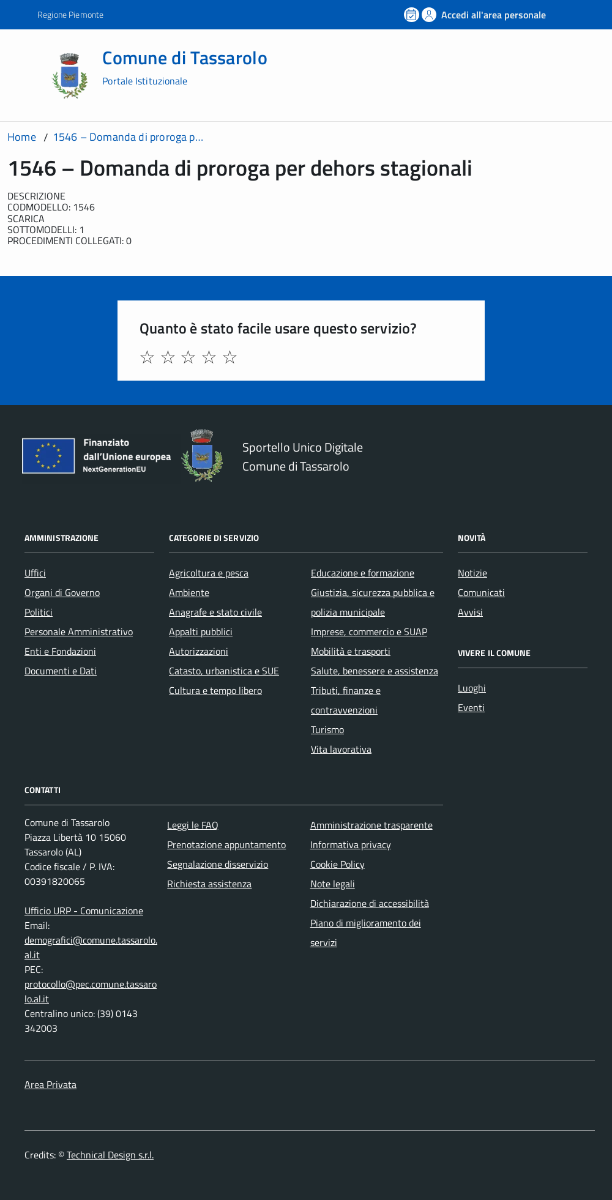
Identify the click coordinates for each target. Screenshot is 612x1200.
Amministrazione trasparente (371, 825)
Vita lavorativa (341, 749)
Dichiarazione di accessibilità (369, 903)
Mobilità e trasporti (350, 651)
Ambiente (189, 592)
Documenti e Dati (60, 670)
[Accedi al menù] (26, 75)
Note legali (332, 883)
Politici (38, 612)
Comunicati (481, 592)
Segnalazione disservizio (217, 864)
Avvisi (470, 612)
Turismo (327, 729)
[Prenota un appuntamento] (412, 14)
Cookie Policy (337, 864)
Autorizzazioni (198, 651)
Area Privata (50, 1084)
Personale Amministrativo (78, 631)
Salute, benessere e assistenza (374, 670)
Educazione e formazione (362, 572)
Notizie (472, 572)
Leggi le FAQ (192, 825)
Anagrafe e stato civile (215, 612)
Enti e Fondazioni (60, 651)
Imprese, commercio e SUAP (369, 631)
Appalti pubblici (201, 631)
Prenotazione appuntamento (226, 844)
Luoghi (472, 687)
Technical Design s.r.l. (110, 1154)
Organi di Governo (62, 592)
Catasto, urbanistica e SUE (224, 670)
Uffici (35, 572)
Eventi (471, 707)
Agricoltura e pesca (208, 572)
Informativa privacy (350, 844)
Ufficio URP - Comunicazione (83, 910)
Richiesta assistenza (209, 883)
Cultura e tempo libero (215, 690)
